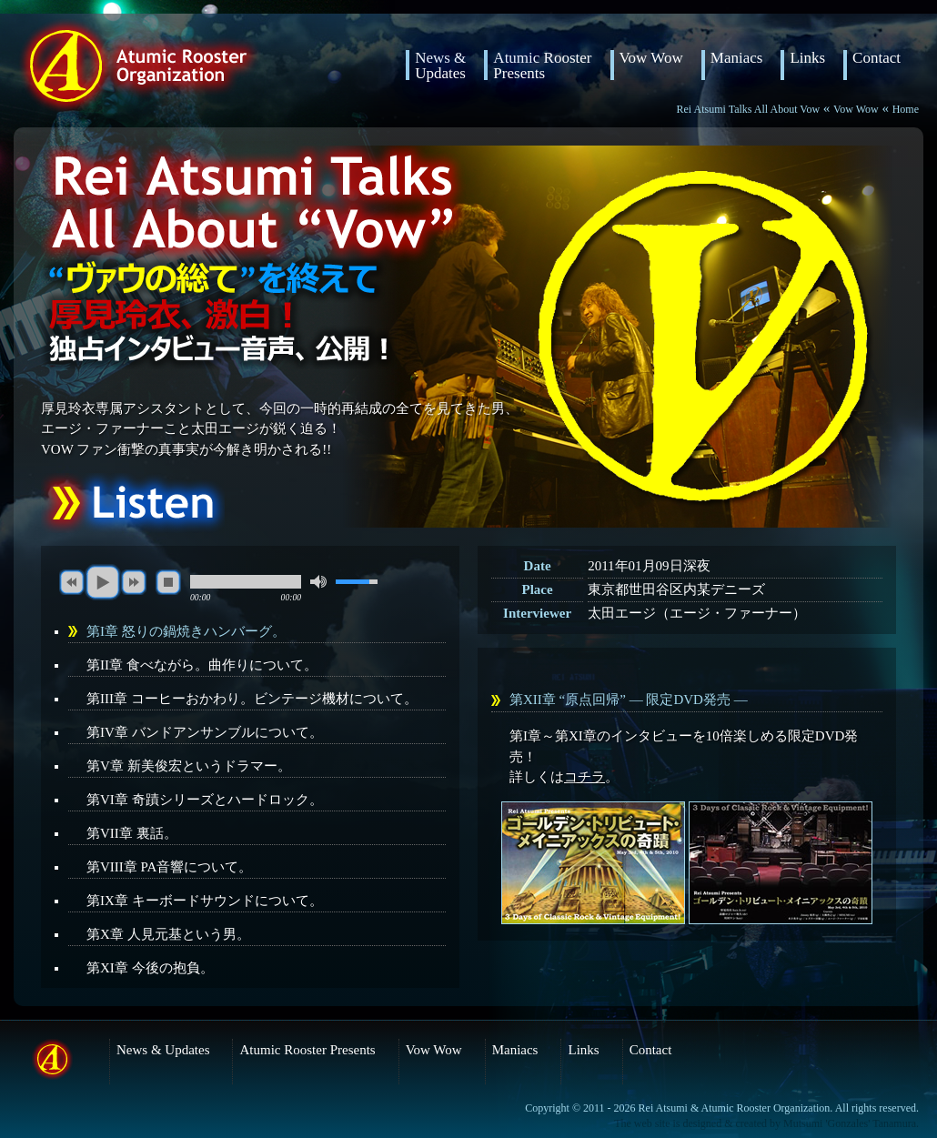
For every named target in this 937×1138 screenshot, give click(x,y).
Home (905, 109)
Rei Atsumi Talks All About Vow (749, 109)
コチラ (584, 777)
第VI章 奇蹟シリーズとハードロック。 (204, 799)
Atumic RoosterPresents (542, 65)
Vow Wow (651, 58)
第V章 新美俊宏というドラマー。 (188, 766)
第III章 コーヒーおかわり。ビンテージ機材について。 (252, 698)
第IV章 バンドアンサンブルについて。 (204, 732)
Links (807, 58)
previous (72, 582)
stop (168, 582)
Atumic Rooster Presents (307, 1049)
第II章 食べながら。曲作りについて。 (201, 665)
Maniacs (736, 58)
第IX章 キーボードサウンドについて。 (204, 900)
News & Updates (440, 65)
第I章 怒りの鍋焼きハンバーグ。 (186, 631)
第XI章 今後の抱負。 (150, 968)
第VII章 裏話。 (131, 833)
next (133, 582)
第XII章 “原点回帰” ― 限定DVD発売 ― (628, 699)
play (103, 582)
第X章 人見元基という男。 (168, 934)
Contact (876, 58)
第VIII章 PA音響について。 (169, 867)
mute (318, 582)
